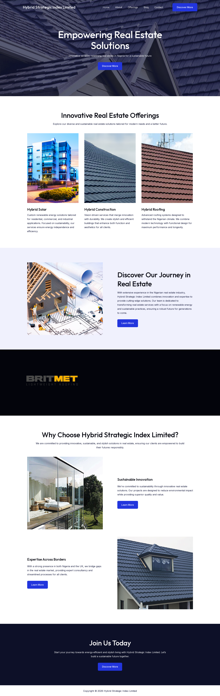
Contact (159, 7)
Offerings (136, 7)
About (122, 7)
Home (111, 7)
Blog (147, 7)
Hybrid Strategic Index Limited (49, 7)
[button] (183, 7)
